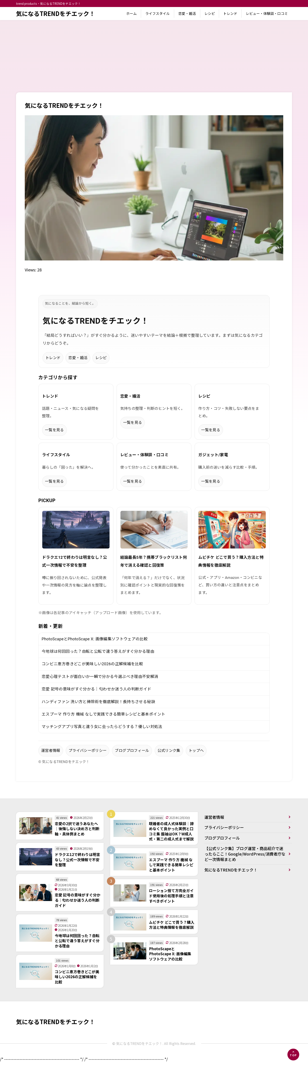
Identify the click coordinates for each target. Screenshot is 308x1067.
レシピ (209, 13)
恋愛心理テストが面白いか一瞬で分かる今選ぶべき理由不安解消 (100, 676)
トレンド (230, 13)
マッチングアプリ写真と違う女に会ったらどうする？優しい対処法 (102, 726)
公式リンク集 (169, 750)
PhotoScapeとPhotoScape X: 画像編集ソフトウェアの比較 (95, 639)
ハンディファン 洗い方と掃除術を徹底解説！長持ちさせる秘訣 (98, 701)
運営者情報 (50, 750)
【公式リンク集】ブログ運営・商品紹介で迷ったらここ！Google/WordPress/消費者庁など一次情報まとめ (244, 853)
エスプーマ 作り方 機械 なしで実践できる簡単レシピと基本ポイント (103, 714)
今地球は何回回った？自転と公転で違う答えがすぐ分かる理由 (98, 651)
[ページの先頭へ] (293, 1054)
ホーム (131, 13)
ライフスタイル (157, 13)
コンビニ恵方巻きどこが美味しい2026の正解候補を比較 (92, 664)
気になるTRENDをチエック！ (55, 13)
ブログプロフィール (132, 750)
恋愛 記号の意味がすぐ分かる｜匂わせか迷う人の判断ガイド (96, 689)
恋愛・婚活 (187, 13)
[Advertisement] (154, 53)
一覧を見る (54, 430)
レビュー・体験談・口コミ (267, 13)
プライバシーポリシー (88, 750)
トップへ (196, 750)
